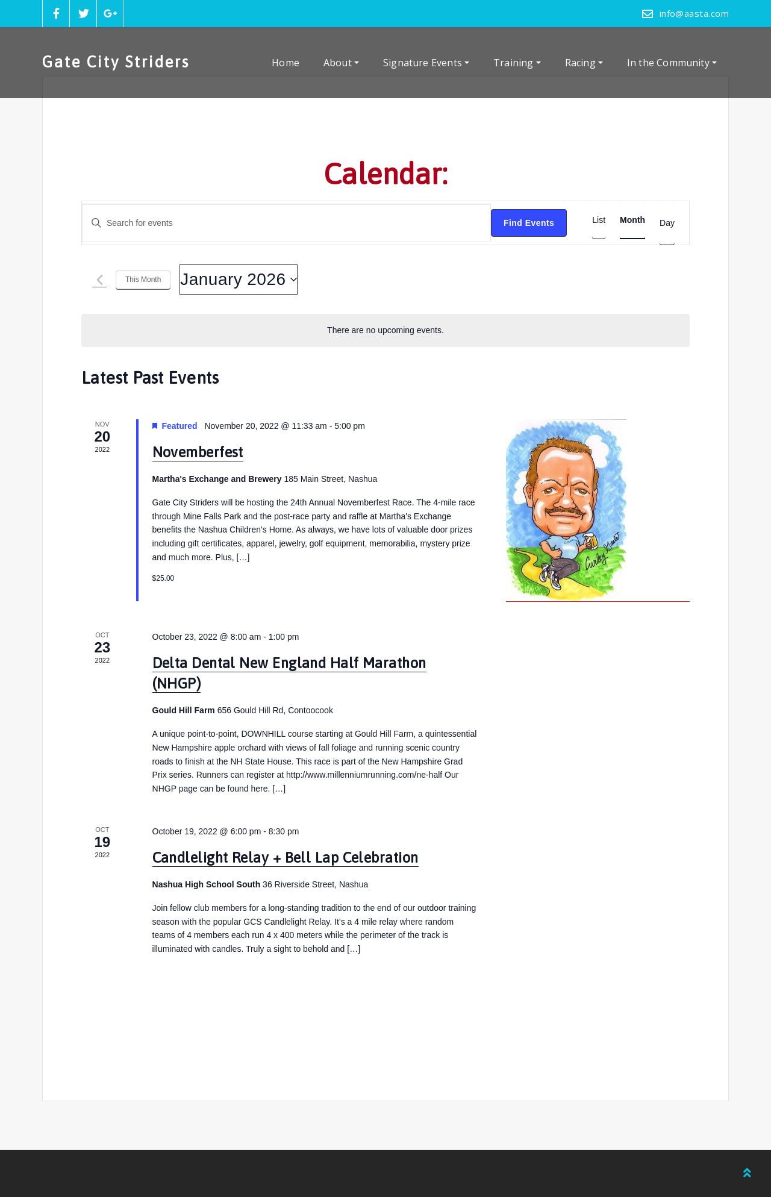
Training (517, 62)
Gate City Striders (116, 61)
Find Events (529, 223)
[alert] (385, 330)
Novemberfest (197, 452)
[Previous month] (99, 279)
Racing (584, 62)
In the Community (672, 62)
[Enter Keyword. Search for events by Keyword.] (286, 223)
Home (285, 62)
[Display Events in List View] (598, 220)
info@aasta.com (694, 13)
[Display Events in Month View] (632, 220)
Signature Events (426, 62)
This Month (143, 279)
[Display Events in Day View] (667, 223)
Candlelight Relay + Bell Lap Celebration (285, 857)
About (341, 62)
